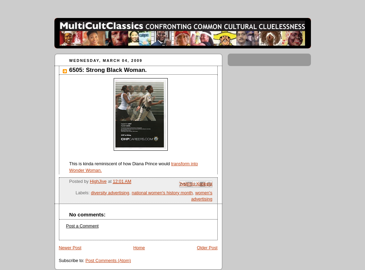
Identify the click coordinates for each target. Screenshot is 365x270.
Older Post (207, 247)
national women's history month (162, 192)
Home (139, 247)
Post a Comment (82, 226)
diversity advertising (110, 192)
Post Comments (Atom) (108, 260)
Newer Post (70, 247)
